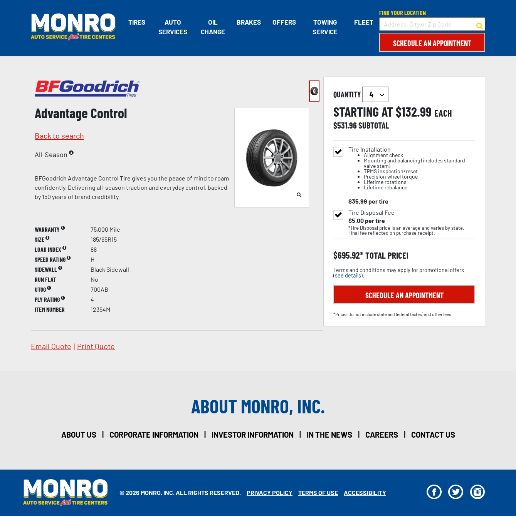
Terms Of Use (318, 492)
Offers (284, 22)
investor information (253, 434)
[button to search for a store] (479, 24)
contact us (433, 434)
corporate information (153, 434)
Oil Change (213, 27)
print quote (96, 346)
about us (78, 434)
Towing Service (325, 27)
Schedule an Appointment (432, 43)
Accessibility (365, 492)
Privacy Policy (269, 492)
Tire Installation (411, 168)
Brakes (249, 22)
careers (381, 434)
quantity (360, 94)
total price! (385, 255)
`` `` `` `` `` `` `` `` (375, 94)
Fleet (363, 22)
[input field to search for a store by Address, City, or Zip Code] (432, 24)
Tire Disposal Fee (371, 212)
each (443, 113)
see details (348, 275)
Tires (136, 22)
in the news (329, 434)
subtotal (373, 125)
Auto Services (172, 27)
